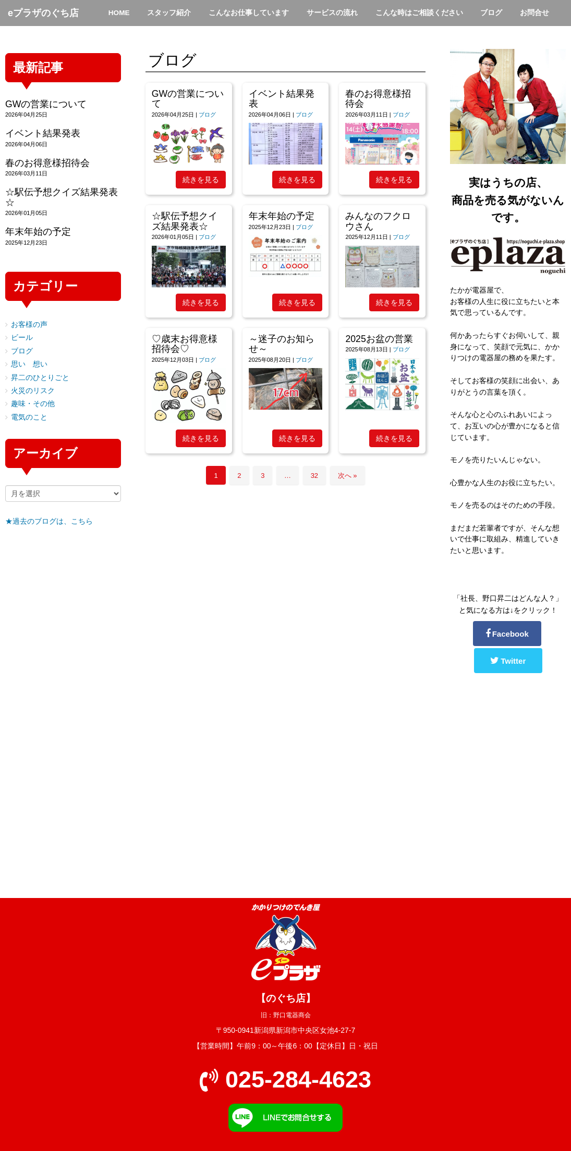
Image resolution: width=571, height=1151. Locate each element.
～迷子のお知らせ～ (281, 344)
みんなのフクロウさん (378, 221)
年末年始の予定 (281, 216)
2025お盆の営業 (378, 339)
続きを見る (201, 179)
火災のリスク (33, 391)
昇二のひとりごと (40, 378)
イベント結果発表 (281, 98)
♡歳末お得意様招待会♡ (184, 344)
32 (314, 475)
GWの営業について (188, 98)
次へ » (347, 475)
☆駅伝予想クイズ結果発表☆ (184, 221)
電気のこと (29, 417)
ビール (22, 337)
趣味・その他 (33, 404)
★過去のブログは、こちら (49, 521)
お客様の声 (29, 324)
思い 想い (29, 364)
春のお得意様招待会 (378, 98)
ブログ (207, 114)
